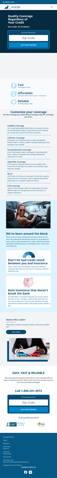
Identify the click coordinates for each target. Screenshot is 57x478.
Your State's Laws (8, 460)
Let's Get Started (28, 45)
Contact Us (6, 452)
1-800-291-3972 (28, 390)
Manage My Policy (8, 437)
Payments (6, 443)
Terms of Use (7, 457)
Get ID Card (6, 447)
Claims (5, 440)
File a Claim (16, 332)
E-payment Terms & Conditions (12, 465)
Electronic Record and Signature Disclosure (16, 462)
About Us (6, 448)
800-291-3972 (9, 2)
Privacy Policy (7, 454)
